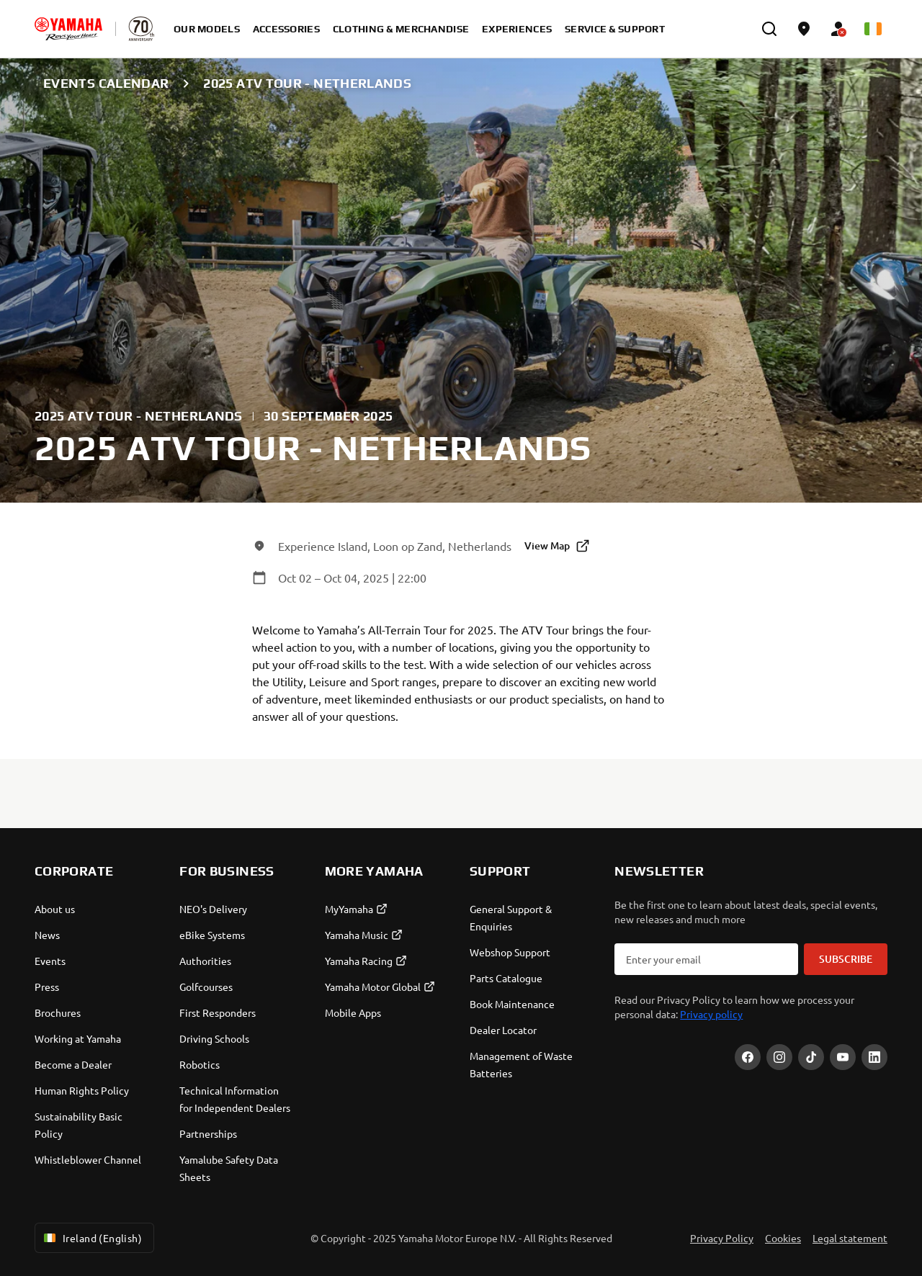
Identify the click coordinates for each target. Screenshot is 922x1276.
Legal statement (850, 1237)
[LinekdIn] (874, 1057)
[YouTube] (843, 1057)
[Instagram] (779, 1057)
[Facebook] (748, 1057)
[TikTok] (811, 1057)
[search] (769, 28)
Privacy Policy (721, 1237)
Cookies (783, 1237)
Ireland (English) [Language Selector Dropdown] (91, 1237)
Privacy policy (711, 1013)
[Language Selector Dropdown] (873, 28)
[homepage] (68, 29)
